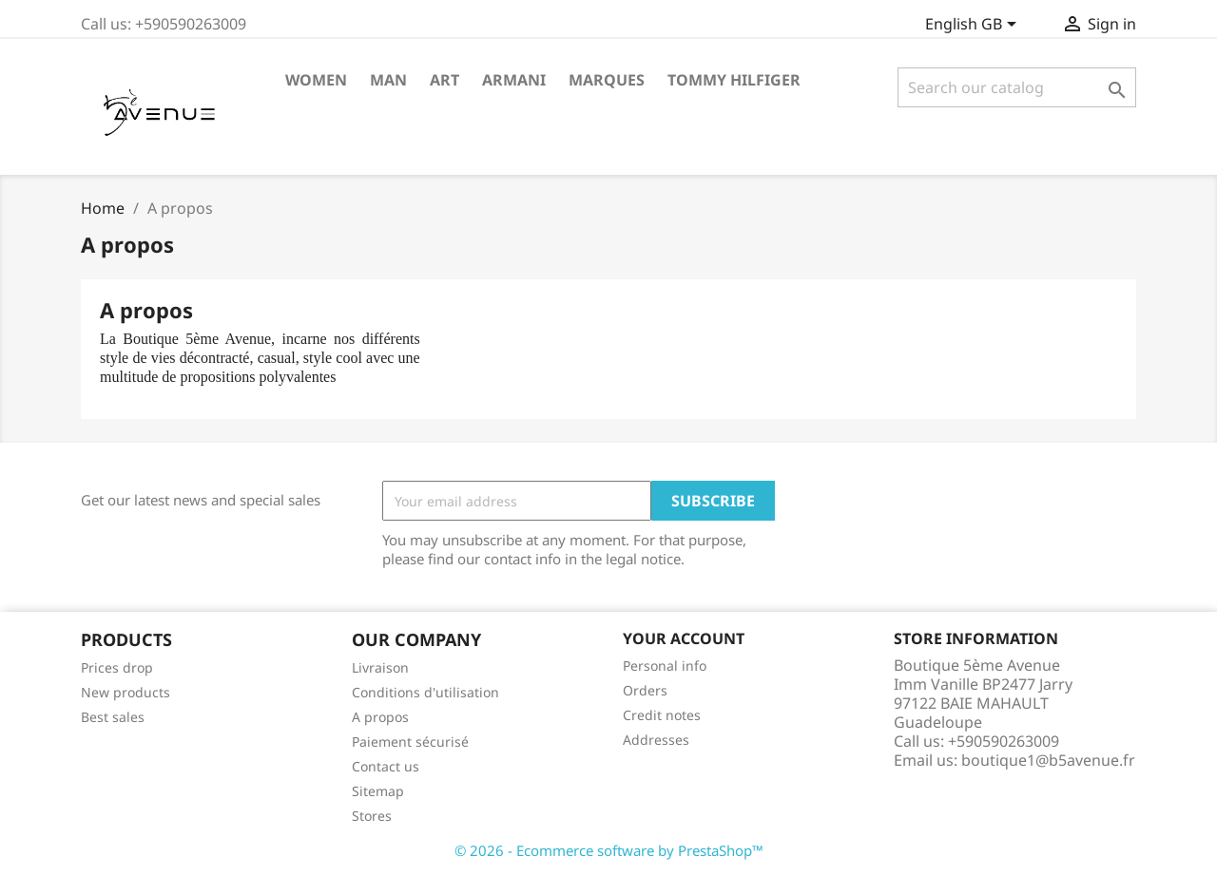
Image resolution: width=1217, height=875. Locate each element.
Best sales (113, 717)
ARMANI (514, 79)
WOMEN (316, 79)
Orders (645, 690)
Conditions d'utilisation (425, 692)
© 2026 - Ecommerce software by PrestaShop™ (608, 850)
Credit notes (662, 715)
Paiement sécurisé (410, 741)
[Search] (1017, 87)
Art (444, 79)
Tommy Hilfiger (734, 79)
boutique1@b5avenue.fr (1048, 760)
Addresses (656, 740)
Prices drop (117, 667)
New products (125, 692)
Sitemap (378, 791)
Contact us (385, 766)
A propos (380, 717)
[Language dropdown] (974, 25)
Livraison (380, 667)
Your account (683, 638)
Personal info (664, 665)
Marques (607, 79)
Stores (372, 816)
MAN (388, 79)
